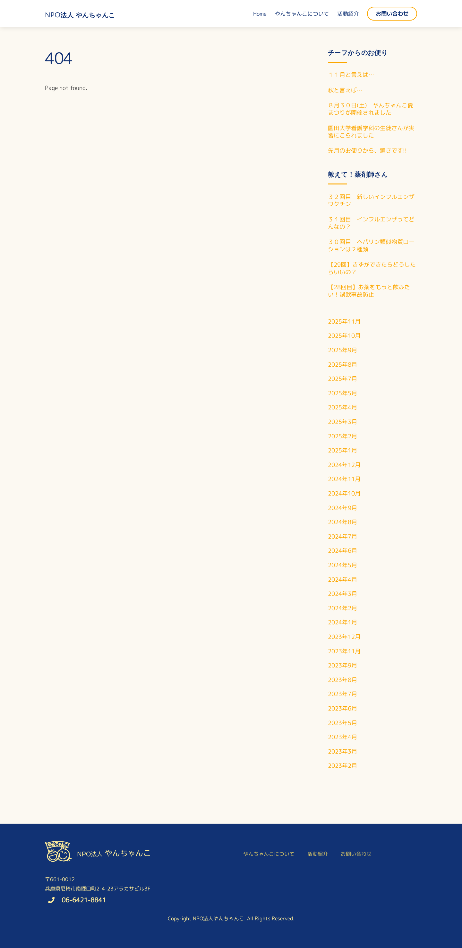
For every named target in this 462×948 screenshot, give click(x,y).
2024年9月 (342, 508)
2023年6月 (342, 708)
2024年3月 (342, 594)
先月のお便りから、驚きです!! (367, 151)
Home (260, 13)
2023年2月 (342, 766)
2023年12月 (344, 637)
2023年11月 (344, 651)
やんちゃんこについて (302, 13)
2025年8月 (342, 365)
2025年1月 (342, 450)
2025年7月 (342, 379)
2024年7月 (342, 536)
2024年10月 (344, 493)
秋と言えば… (345, 90)
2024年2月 (342, 608)
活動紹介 (348, 13)
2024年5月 (342, 565)
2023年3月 (342, 751)
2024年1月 (342, 622)
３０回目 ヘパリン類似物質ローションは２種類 (371, 245)
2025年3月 (342, 422)
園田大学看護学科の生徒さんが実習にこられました (371, 132)
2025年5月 (342, 393)
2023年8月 (342, 680)
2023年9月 (342, 665)
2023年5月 (342, 723)
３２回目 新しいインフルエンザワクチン (371, 200)
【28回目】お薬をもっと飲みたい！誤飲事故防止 (369, 291)
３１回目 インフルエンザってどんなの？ (371, 223)
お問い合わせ (392, 13)
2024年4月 (342, 580)
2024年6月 (342, 551)
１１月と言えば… (351, 75)
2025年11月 (344, 321)
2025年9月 (342, 350)
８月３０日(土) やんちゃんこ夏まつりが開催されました (370, 109)
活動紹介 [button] (317, 853)
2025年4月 (342, 407)
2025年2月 (342, 436)
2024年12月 (344, 465)
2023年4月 (342, 737)
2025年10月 (344, 336)
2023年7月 (342, 694)
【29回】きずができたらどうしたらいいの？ (372, 268)
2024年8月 (342, 522)
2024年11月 (344, 479)
